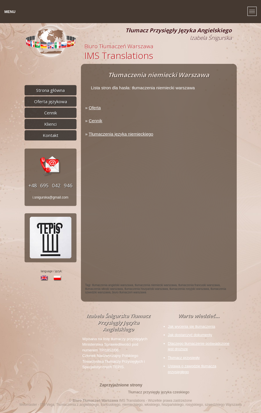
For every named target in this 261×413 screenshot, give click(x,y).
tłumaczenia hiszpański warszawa (146, 288)
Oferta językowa (50, 101)
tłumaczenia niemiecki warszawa (156, 285)
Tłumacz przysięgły (184, 357)
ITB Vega (47, 405)
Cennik (50, 113)
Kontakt (50, 135)
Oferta (95, 107)
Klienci (50, 124)
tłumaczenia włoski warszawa (104, 288)
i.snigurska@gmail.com (50, 197)
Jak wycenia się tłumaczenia (191, 326)
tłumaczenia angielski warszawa (112, 285)
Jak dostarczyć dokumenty (190, 335)
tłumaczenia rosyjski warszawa (189, 288)
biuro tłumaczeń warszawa (129, 292)
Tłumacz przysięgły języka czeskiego (158, 392)
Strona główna (50, 90)
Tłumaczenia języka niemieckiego (121, 134)
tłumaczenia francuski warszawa (199, 285)
